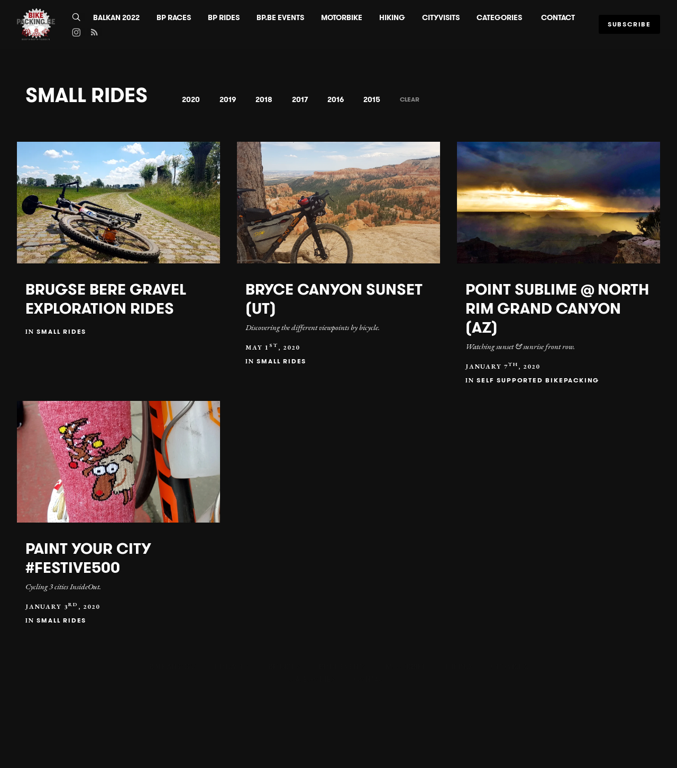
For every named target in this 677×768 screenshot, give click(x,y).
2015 (371, 99)
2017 (300, 99)
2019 (227, 99)
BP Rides (224, 17)
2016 (335, 99)
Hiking (392, 17)
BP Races (174, 17)
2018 (263, 99)
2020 (191, 99)
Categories (499, 17)
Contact (558, 17)
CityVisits (441, 17)
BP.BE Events (280, 17)
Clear (409, 99)
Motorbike (341, 17)
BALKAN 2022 (116, 17)
